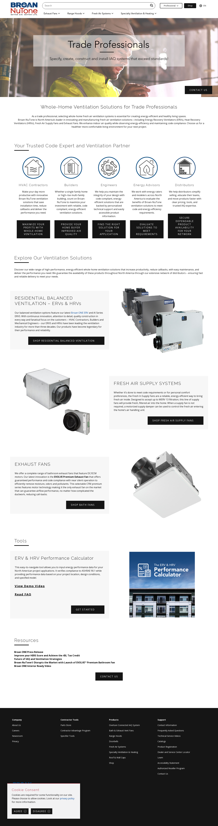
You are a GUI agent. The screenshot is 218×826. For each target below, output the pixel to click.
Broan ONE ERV (79, 312)
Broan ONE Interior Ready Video (32, 666)
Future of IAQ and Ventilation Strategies (38, 659)
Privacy (15, 741)
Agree (18, 811)
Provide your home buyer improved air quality (71, 229)
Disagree (39, 811)
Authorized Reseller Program (171, 768)
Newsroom (17, 736)
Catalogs (162, 741)
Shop (111, 763)
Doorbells (113, 741)
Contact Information (167, 725)
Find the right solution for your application (109, 229)
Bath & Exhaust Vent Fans (121, 730)
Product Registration (167, 746)
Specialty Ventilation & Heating (123, 752)
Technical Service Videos (169, 736)
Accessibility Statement (168, 763)
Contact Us (163, 773)
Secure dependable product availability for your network (184, 226)
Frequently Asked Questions (171, 730)
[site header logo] (24, 9)
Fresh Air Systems (117, 746)
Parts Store (66, 725)
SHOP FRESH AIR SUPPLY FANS (173, 420)
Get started (85, 609)
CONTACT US (198, 90)
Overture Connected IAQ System (124, 725)
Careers (15, 730)
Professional (171, 5)
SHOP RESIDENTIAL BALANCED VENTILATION (64, 340)
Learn (160, 757)
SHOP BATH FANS (83, 504)
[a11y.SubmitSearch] (151, 5)
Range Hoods (115, 736)
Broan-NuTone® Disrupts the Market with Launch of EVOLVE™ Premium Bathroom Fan (64, 662)
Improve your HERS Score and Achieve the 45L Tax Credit (47, 655)
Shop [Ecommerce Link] (190, 5)
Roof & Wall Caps (117, 757)
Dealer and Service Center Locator (174, 752)
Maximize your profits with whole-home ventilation (33, 229)
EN (202, 5)
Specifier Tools (68, 736)
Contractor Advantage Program (75, 730)
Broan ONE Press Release (28, 652)
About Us (16, 725)
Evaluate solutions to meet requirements (147, 229)
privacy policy (67, 798)
